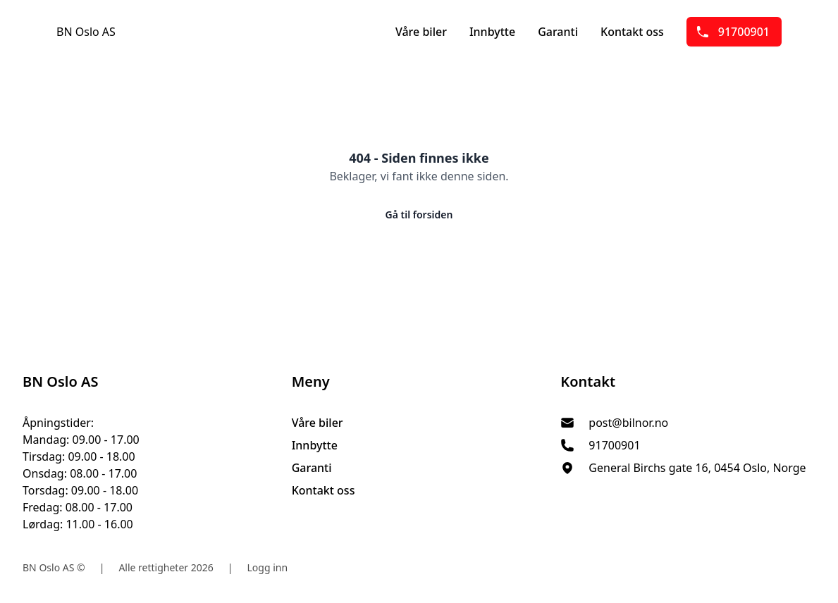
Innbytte (492, 31)
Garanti (558, 31)
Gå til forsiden (419, 214)
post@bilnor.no (628, 422)
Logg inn (267, 567)
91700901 (733, 31)
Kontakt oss (632, 31)
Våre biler (421, 31)
